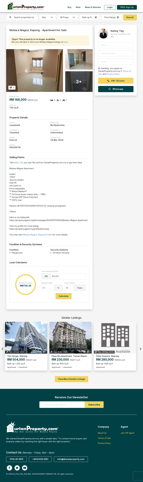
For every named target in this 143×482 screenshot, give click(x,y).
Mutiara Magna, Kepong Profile (37, 234)
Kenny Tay (18, 162)
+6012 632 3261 (40, 459)
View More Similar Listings (71, 379)
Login (110, 7)
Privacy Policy (113, 74)
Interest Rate (46, 283)
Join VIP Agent (127, 433)
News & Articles (93, 7)
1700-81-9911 (16, 459)
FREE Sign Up (127, 7)
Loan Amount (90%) (49, 271)
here (66, 42)
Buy (69, 7)
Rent (78, 7)
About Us (102, 433)
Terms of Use (104, 438)
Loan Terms (70, 283)
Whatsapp (115, 89)
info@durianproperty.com (70, 459)
